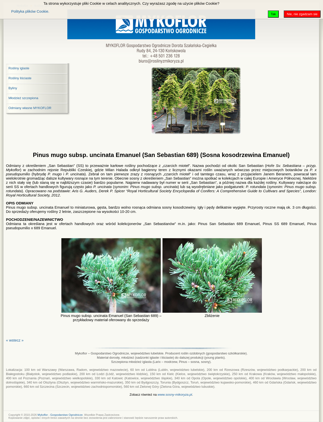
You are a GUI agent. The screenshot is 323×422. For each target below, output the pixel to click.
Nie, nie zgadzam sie (302, 14)
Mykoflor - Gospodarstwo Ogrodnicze (60, 414)
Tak (273, 14)
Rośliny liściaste (19, 78)
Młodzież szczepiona (23, 98)
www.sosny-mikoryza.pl (175, 394)
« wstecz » (15, 340)
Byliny (12, 88)
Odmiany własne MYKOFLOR (29, 108)
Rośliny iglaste (18, 68)
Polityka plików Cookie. (30, 11)
